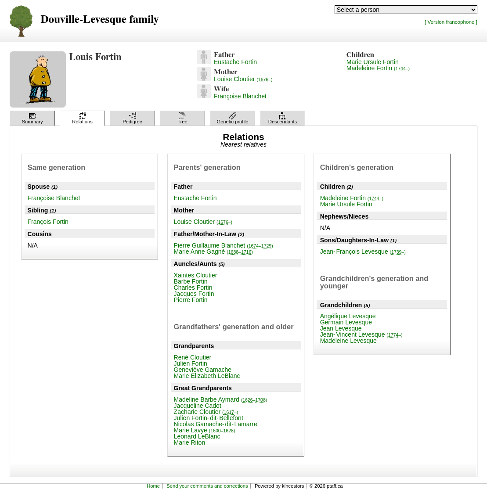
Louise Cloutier (243, 79)
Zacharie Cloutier (206, 411)
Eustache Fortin (235, 61)
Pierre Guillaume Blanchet (223, 245)
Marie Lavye (204, 430)
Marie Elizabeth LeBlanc (207, 375)
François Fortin (48, 221)
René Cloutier (193, 357)
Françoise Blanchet (240, 96)
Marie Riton (190, 442)
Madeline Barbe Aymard (220, 399)
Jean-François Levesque (363, 251)
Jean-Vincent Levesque (361, 334)
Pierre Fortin (191, 299)
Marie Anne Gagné (213, 251)
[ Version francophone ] (451, 22)
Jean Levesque (341, 328)
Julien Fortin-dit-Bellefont (208, 417)
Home (153, 486)
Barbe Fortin (191, 281)
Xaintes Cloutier (195, 275)
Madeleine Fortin (378, 68)
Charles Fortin (193, 287)
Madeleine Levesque (348, 340)
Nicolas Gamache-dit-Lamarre (215, 424)
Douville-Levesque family (99, 19)
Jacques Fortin (194, 293)
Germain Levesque (346, 322)
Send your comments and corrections (207, 486)
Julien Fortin (190, 363)
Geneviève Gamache (203, 369)
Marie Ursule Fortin (372, 61)
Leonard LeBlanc (197, 436)
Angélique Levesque (348, 316)
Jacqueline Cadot (197, 405)
